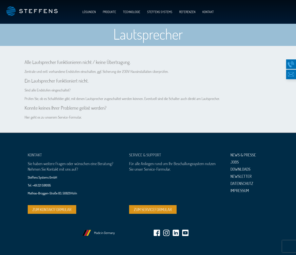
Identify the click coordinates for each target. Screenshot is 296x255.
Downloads (240, 169)
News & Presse (243, 154)
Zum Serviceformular (153, 209)
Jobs (234, 162)
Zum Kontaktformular (51, 209)
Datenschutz (241, 183)
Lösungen (89, 12)
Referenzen (187, 12)
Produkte (109, 12)
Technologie (131, 12)
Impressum (239, 190)
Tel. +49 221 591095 (39, 185)
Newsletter (241, 176)
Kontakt (208, 12)
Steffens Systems (159, 12)
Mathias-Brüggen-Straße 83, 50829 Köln (52, 193)
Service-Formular (69, 117)
